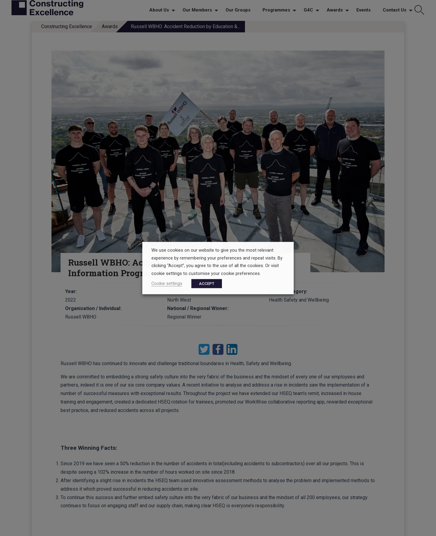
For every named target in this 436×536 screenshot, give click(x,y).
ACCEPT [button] (206, 283)
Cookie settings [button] (166, 283)
